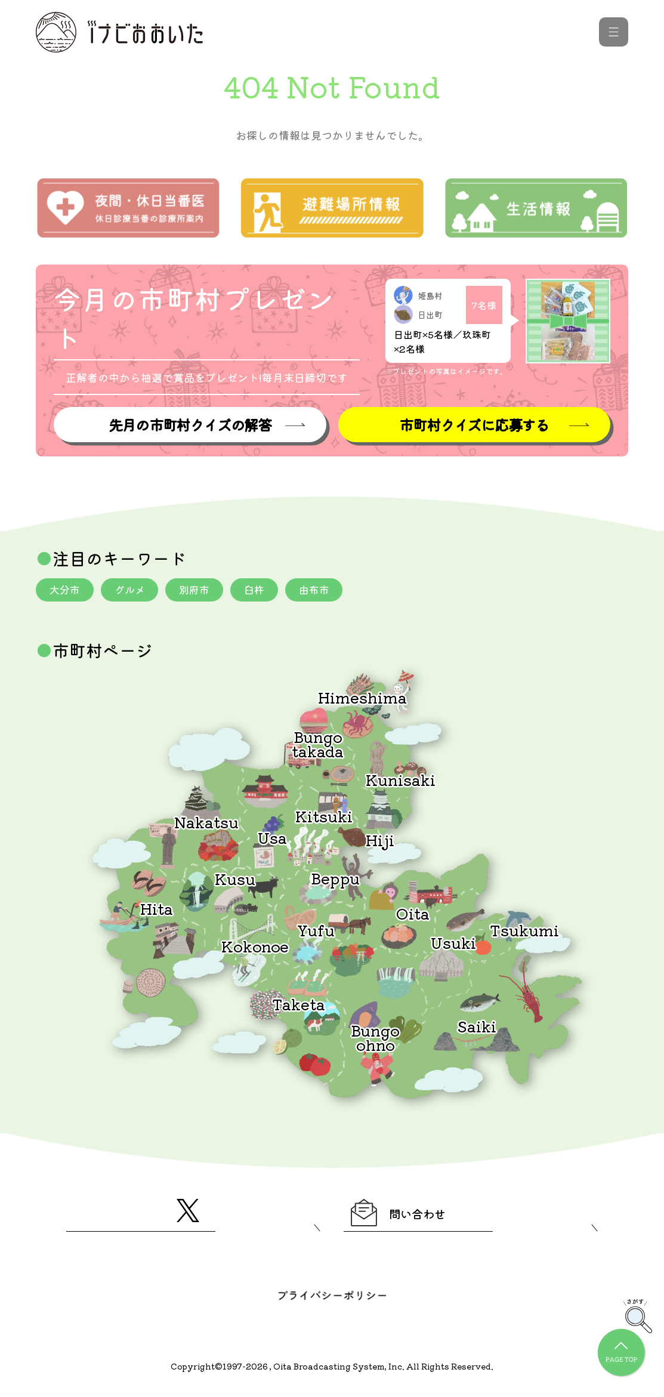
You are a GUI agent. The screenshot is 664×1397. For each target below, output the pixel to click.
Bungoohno (375, 1038)
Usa (272, 839)
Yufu (316, 931)
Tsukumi (524, 931)
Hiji (380, 841)
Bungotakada (318, 745)
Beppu (335, 879)
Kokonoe (255, 947)
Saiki (476, 1027)
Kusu (235, 880)
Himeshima (362, 698)
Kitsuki (324, 817)
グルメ (134, 591)
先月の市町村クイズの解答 (189, 425)
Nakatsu (206, 823)
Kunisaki (401, 781)
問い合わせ (411, 1217)
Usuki (453, 944)
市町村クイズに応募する (474, 425)
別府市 (202, 591)
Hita (156, 910)
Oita (413, 914)
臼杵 (265, 591)
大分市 (66, 591)
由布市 (327, 591)
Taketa (298, 1005)
